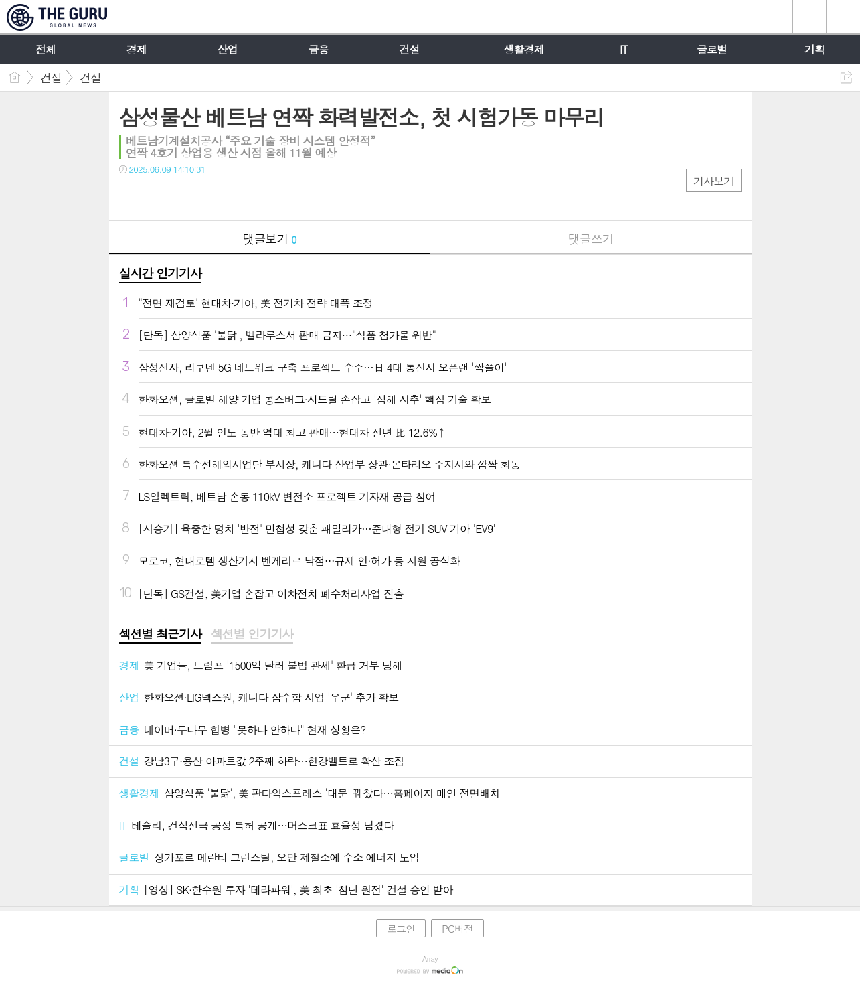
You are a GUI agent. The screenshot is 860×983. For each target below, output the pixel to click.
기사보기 (713, 181)
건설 (51, 78)
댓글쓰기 (591, 238)
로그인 (401, 928)
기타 (211, 196)
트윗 (157, 196)
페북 (131, 196)
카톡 (184, 196)
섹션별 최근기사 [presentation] (160, 634)
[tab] (160, 635)
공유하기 (846, 77)
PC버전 (457, 928)
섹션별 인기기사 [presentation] (252, 634)
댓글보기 (269, 238)
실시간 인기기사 (160, 272)
